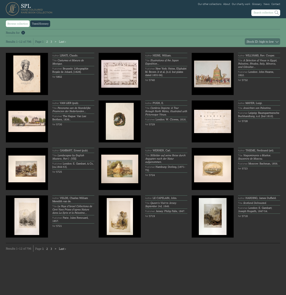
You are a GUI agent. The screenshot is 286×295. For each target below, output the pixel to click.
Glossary (257, 4)
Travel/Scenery (40, 23)
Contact (275, 4)
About (226, 4)
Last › (62, 41)
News (267, 4)
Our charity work (241, 4)
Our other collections (209, 4)
